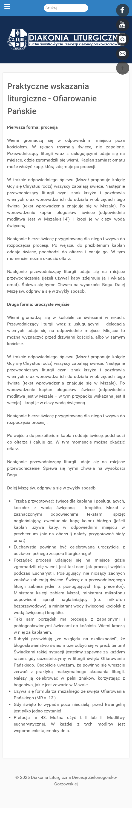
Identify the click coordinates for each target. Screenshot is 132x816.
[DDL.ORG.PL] (66, 39)
